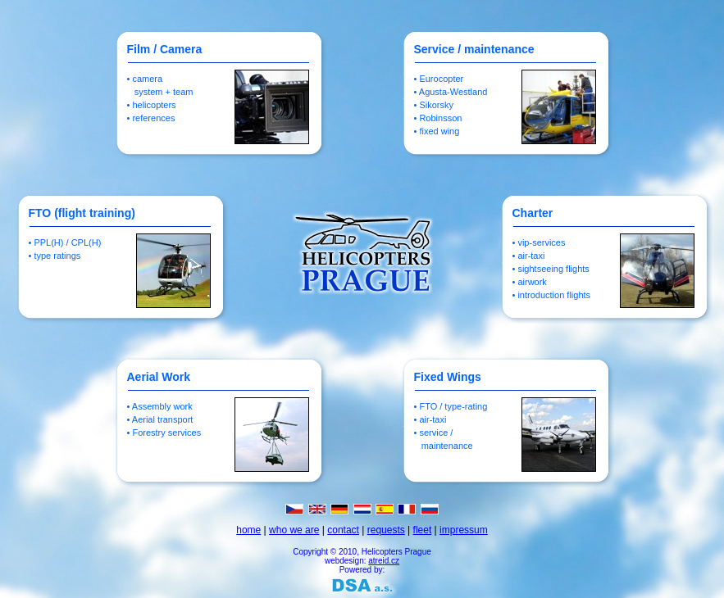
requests (386, 530)
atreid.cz (383, 560)
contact (343, 530)
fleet (422, 530)
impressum (463, 530)
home (248, 530)
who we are (294, 530)
